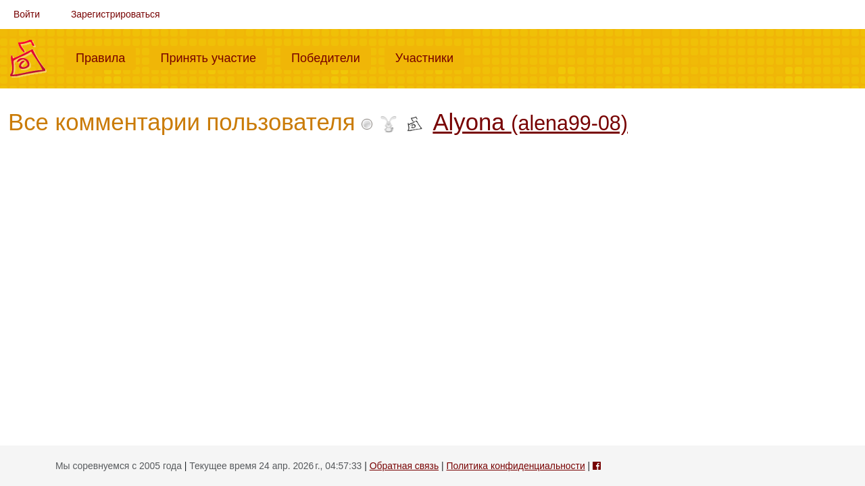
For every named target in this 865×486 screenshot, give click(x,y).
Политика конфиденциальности (516, 465)
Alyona (529, 122)
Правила (106, 57)
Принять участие (213, 57)
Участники (429, 57)
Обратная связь (404, 465)
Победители (331, 57)
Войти (27, 14)
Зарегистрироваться (115, 14)
